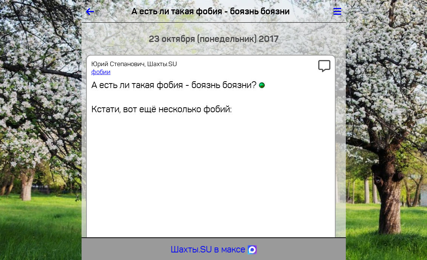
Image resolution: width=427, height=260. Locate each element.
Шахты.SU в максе (214, 249)
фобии (101, 72)
